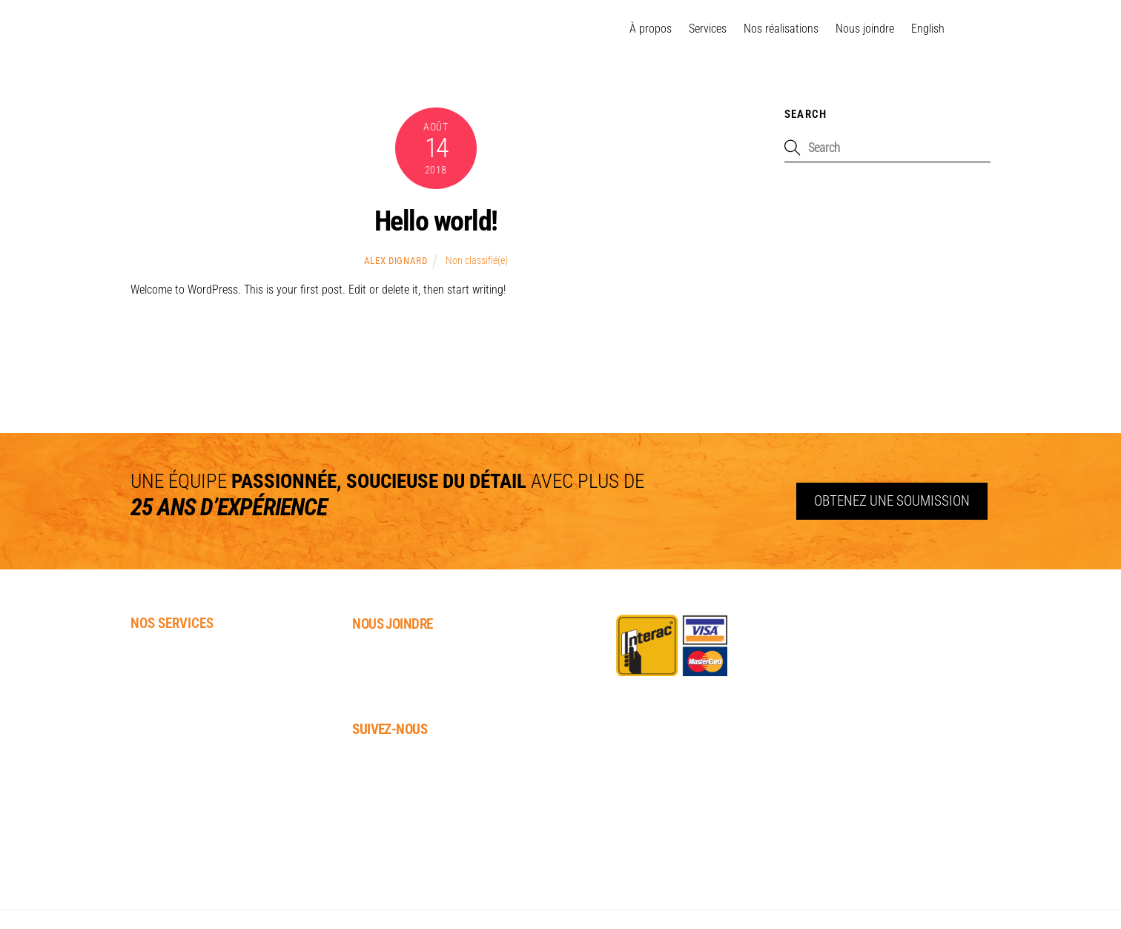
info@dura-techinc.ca (413, 694)
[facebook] (973, 29)
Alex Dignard (396, 260)
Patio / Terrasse (174, 722)
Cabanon (154, 764)
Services (708, 29)
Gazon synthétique (182, 700)
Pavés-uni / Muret (177, 679)
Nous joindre (865, 29)
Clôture (151, 785)
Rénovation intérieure (191, 807)
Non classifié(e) (477, 260)
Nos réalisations (781, 29)
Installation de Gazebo (193, 742)
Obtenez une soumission (892, 500)
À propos (650, 29)
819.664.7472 (384, 674)
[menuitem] (928, 29)
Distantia (1087, 902)
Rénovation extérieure (192, 828)
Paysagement (166, 657)
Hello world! (435, 220)
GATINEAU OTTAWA (225, 30)
